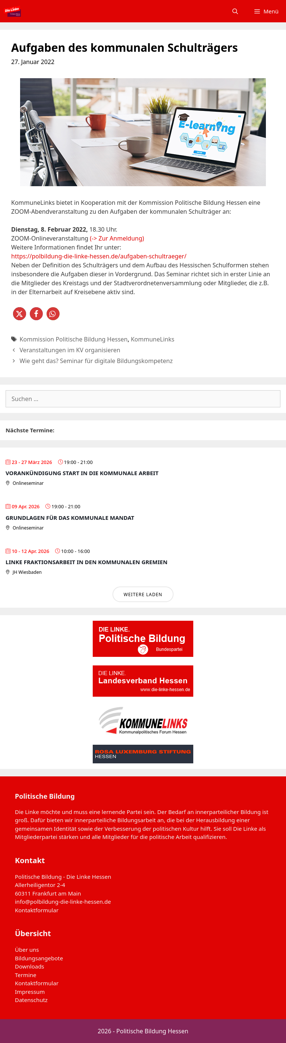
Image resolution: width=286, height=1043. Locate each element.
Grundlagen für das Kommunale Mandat (70, 517)
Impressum (30, 991)
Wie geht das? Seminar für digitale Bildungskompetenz (96, 361)
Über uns (27, 949)
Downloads (29, 966)
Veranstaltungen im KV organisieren (70, 350)
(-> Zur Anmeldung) (117, 238)
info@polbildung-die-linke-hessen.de (63, 901)
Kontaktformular (36, 910)
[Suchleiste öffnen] (235, 11)
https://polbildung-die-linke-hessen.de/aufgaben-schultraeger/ (99, 256)
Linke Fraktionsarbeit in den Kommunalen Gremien (87, 562)
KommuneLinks (152, 339)
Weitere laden (143, 594)
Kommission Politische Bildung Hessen (74, 339)
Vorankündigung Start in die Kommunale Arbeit (82, 473)
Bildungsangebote (39, 958)
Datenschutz (31, 1000)
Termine (25, 975)
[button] (19, 313)
